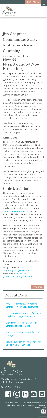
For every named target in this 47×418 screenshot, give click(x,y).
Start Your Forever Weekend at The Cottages (22, 334)
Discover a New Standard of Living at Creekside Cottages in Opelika (23, 315)
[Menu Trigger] (44, 3)
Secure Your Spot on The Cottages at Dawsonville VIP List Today (23, 343)
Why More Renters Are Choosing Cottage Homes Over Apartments (22, 305)
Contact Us (35, 2)
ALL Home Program (16, 211)
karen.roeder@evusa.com (20, 276)
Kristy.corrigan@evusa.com (20, 270)
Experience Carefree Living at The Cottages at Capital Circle (22, 324)
